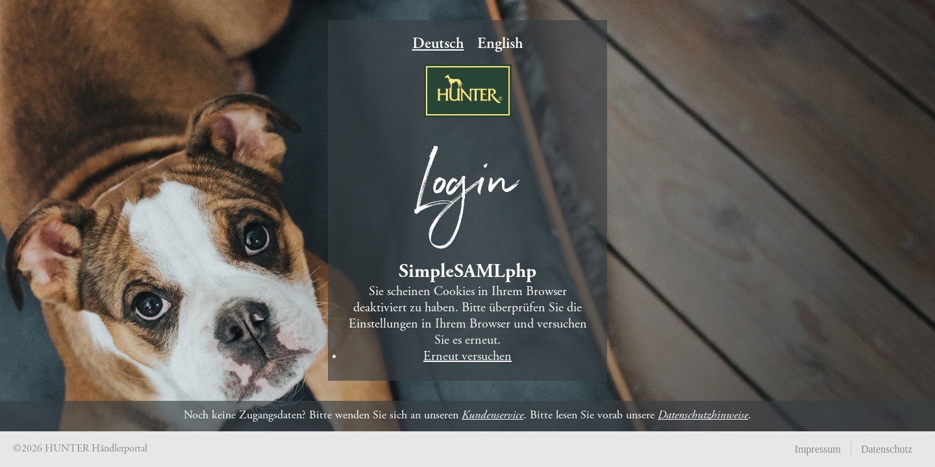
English (500, 45)
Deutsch (438, 45)
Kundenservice (492, 416)
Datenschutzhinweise (703, 416)
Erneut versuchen (467, 357)
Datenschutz (886, 449)
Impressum (818, 449)
